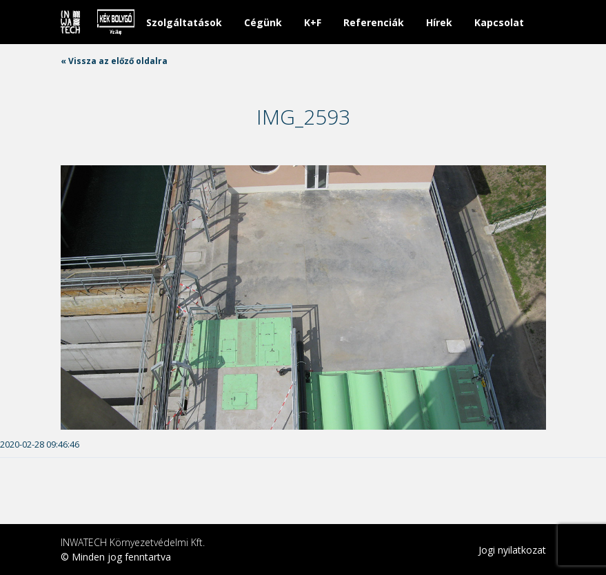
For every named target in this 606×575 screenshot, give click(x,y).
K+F (312, 22)
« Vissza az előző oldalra (114, 61)
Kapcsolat (499, 22)
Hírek (439, 22)
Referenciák (373, 22)
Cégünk (263, 22)
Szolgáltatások (184, 22)
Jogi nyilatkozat (512, 549)
